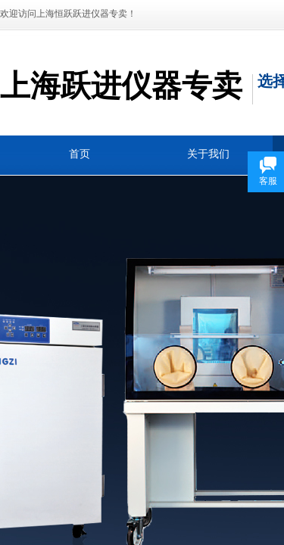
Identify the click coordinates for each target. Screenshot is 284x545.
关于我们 (208, 154)
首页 (79, 154)
